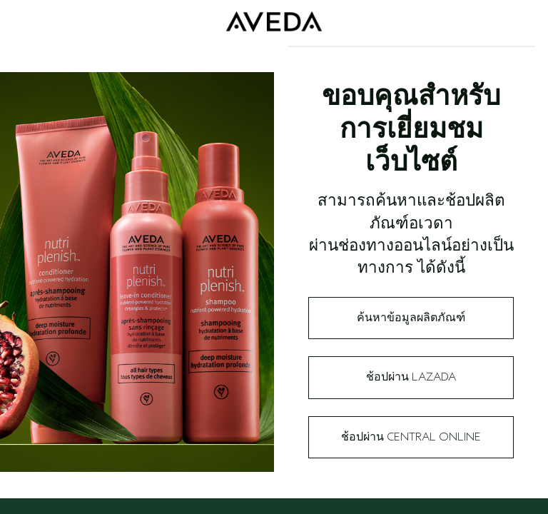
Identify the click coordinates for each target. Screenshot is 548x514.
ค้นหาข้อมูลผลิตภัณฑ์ (411, 317)
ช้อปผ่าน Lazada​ (411, 377)
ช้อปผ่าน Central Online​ (411, 436)
